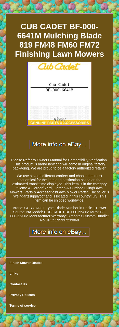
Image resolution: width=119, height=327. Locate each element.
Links (13, 273)
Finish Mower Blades (25, 263)
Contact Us (18, 284)
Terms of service (22, 305)
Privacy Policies (22, 295)
